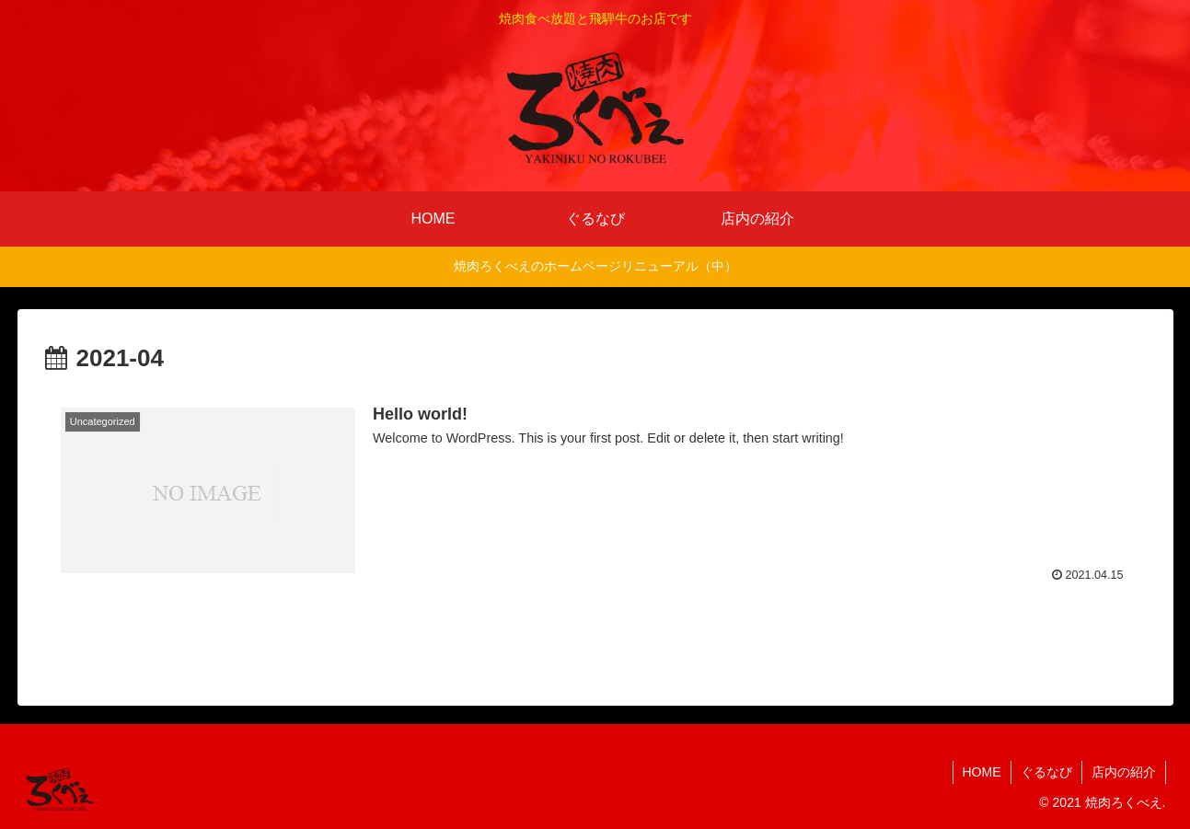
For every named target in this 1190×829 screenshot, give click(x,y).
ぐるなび (1046, 772)
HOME (982, 772)
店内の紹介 (1124, 772)
